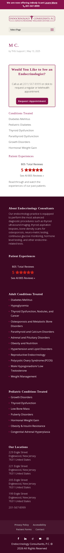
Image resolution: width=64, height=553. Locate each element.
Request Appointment (32, 101)
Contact (40, 529)
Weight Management (23, 376)
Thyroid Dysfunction (21, 130)
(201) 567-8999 (32, 84)
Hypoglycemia (20, 305)
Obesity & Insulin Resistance (28, 426)
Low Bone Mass (20, 408)
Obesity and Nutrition (24, 343)
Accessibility (39, 524)
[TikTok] (33, 539)
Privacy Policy (22, 524)
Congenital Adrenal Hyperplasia (30, 432)
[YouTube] (40, 539)
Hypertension (19, 349)
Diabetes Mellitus (19, 119)
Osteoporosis (19, 321)
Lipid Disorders (42, 349)
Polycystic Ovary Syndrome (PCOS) (32, 360)
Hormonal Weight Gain (23, 147)
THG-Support (18, 51)
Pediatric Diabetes (20, 124)
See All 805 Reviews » (32, 175)
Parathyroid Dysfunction (24, 136)
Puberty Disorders (22, 414)
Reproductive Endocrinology (28, 354)
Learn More (51, 2)
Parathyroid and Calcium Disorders (32, 331)
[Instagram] (48, 539)
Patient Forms (24, 529)
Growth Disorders (19, 142)
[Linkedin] (25, 539)
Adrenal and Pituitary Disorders (30, 337)
